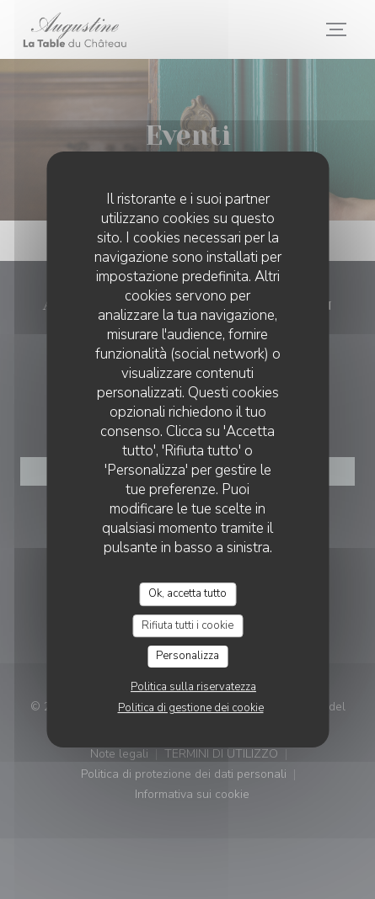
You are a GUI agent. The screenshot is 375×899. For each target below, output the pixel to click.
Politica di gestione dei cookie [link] (191, 707)
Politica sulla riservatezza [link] (193, 686)
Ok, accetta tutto (187, 593)
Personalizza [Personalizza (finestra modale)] (187, 655)
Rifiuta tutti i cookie (187, 625)
